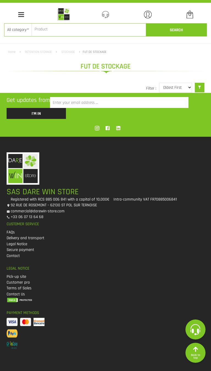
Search (176, 30)
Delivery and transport (25, 238)
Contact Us (16, 294)
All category (17, 29)
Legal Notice (17, 244)
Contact (13, 255)
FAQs (11, 232)
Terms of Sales (19, 288)
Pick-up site (16, 276)
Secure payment (20, 249)
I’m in (36, 113)
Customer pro (18, 282)
